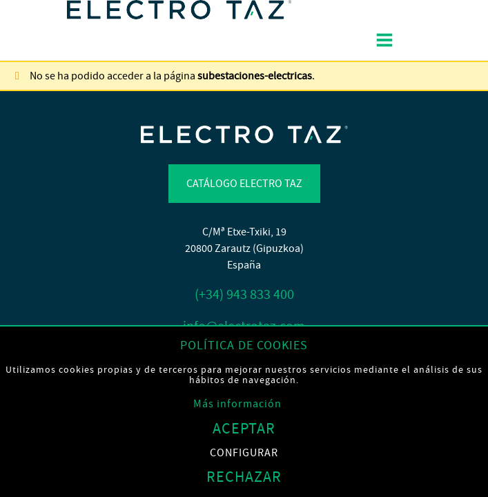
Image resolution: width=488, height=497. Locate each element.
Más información (237, 404)
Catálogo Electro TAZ (244, 184)
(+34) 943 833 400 (244, 294)
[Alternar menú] (384, 40)
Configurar (244, 453)
